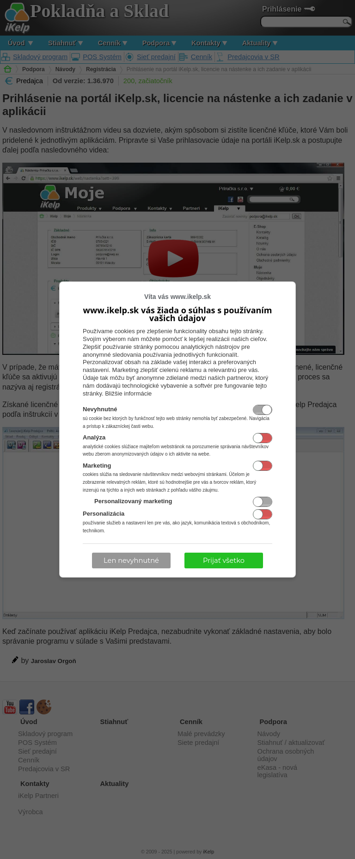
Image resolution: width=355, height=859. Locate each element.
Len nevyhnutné (131, 560)
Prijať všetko (224, 560)
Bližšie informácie (128, 393)
